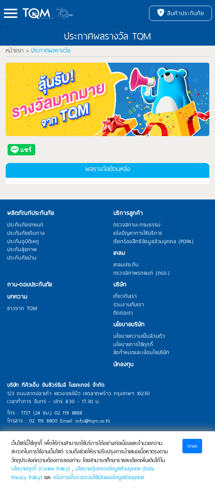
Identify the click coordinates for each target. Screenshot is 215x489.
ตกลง (192, 446)
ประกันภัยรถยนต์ (25, 225)
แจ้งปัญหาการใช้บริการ (138, 233)
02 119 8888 (68, 412)
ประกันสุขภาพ (22, 249)
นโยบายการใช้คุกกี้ (133, 344)
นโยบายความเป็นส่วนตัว (139, 336)
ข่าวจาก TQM (22, 308)
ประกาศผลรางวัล (50, 50)
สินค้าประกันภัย (180, 13)
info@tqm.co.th (92, 420)
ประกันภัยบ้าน (22, 258)
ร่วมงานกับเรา (128, 305)
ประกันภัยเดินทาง (26, 233)
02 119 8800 (43, 420)
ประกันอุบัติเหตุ (23, 241)
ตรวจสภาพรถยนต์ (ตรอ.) (141, 273)
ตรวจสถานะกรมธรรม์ (137, 225)
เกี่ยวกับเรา (125, 296)
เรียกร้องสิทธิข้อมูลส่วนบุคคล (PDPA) (153, 241)
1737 (26, 412)
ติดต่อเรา (123, 313)
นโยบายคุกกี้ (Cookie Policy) (40, 468)
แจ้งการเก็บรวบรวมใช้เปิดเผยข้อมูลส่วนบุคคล (98, 477)
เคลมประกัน (126, 265)
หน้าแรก (15, 50)
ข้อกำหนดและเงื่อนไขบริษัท (141, 352)
